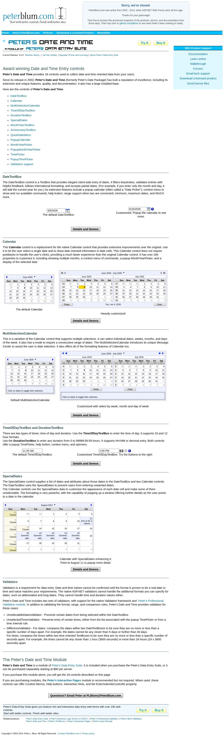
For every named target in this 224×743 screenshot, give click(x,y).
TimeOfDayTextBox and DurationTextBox (33, 427)
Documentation (198, 54)
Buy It (161, 43)
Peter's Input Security (103, 721)
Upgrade (63, 55)
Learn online (198, 58)
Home (5, 32)
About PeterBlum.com (26, 32)
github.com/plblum (128, 23)
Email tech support (198, 73)
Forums (198, 68)
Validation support (22, 164)
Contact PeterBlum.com (69, 733)
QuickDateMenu (21, 135)
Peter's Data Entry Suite (67, 665)
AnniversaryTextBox (23, 129)
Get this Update (49, 55)
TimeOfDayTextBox (23, 110)
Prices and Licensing (78, 55)
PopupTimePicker (22, 159)
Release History (32, 55)
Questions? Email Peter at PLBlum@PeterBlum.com (85, 695)
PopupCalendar (20, 139)
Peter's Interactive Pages (79, 721)
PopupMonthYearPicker (25, 149)
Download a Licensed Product (74, 32)
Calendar (16, 100)
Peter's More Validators (131, 719)
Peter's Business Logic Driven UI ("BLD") (69, 719)
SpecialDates (19, 120)
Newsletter (103, 32)
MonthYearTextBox (22, 125)
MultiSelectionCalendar (25, 105)
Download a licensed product (198, 78)
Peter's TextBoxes (57, 721)
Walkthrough (198, 63)
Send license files (198, 83)
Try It (144, 43)
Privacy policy (88, 733)
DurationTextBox (21, 115)
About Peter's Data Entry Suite (104, 55)
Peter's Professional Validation (104, 719)
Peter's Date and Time (36, 721)
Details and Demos (85, 229)
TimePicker (18, 154)
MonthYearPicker (21, 144)
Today (66, 304)
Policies (48, 32)
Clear (159, 304)
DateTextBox (19, 95)
